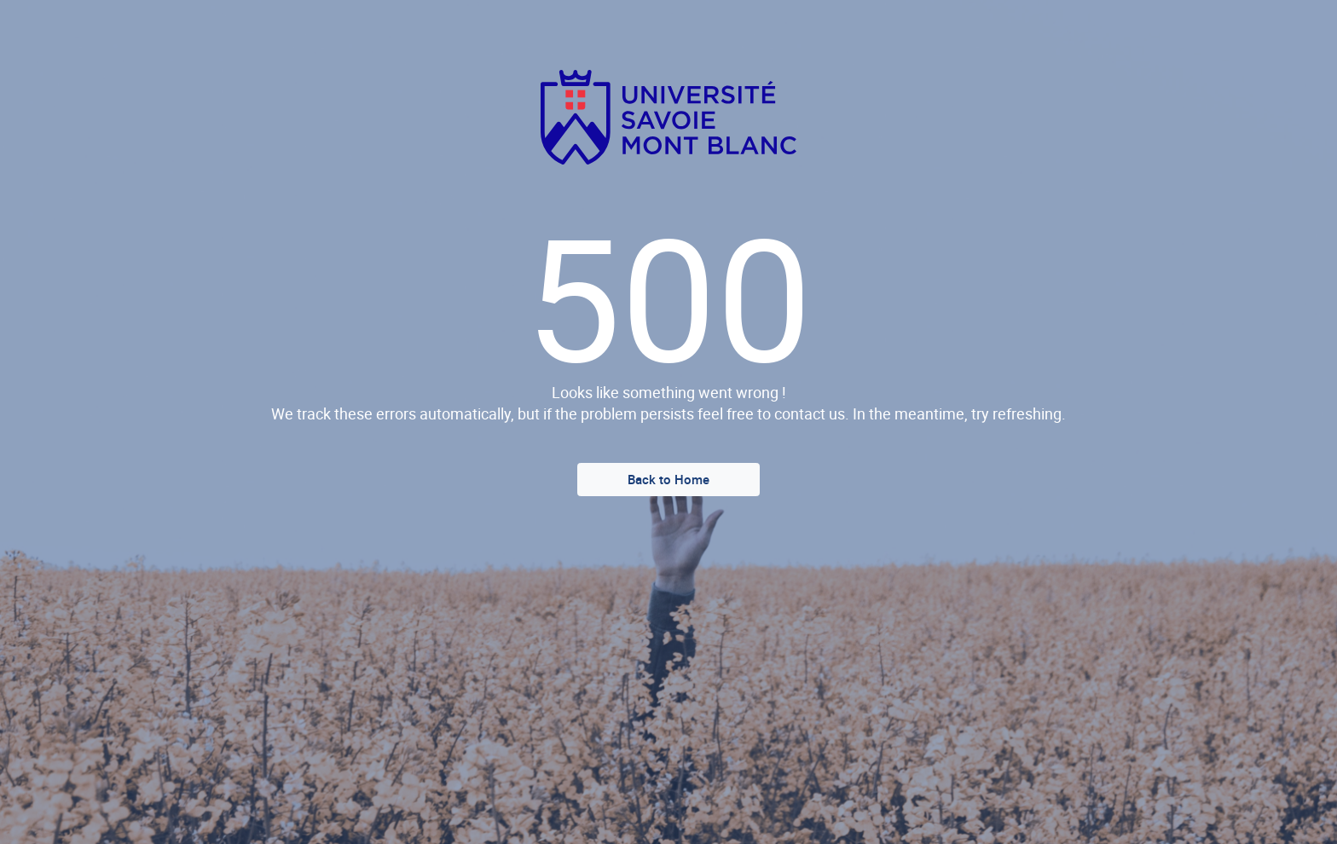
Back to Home (668, 479)
